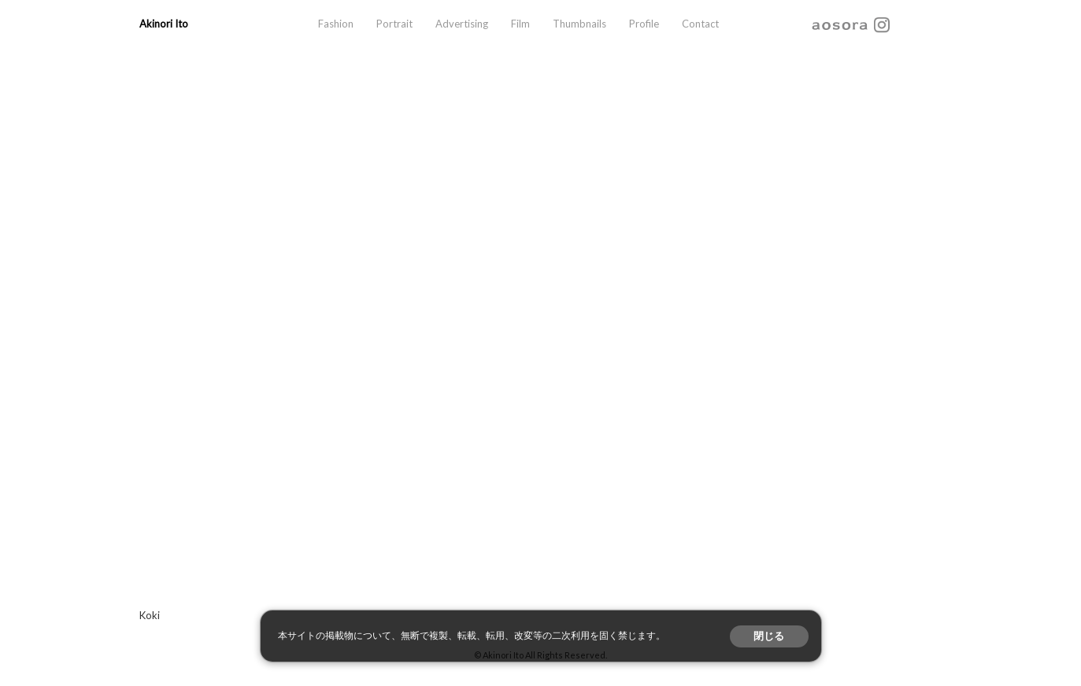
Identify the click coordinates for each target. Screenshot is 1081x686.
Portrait (394, 23)
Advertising (461, 23)
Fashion (336, 23)
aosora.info (840, 24)
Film (520, 23)
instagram (883, 24)
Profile (644, 23)
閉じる (768, 636)
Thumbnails (579, 23)
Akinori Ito (163, 23)
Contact (700, 23)
